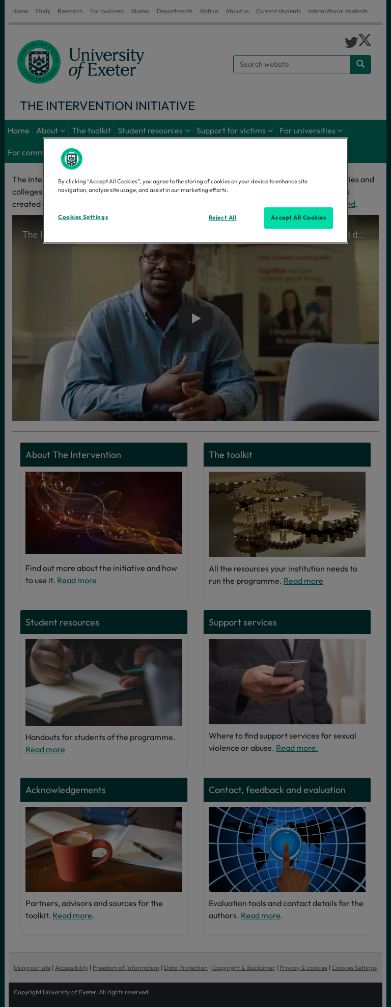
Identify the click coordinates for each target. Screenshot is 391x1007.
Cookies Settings (83, 217)
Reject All (223, 217)
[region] (195, 190)
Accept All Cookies (298, 217)
